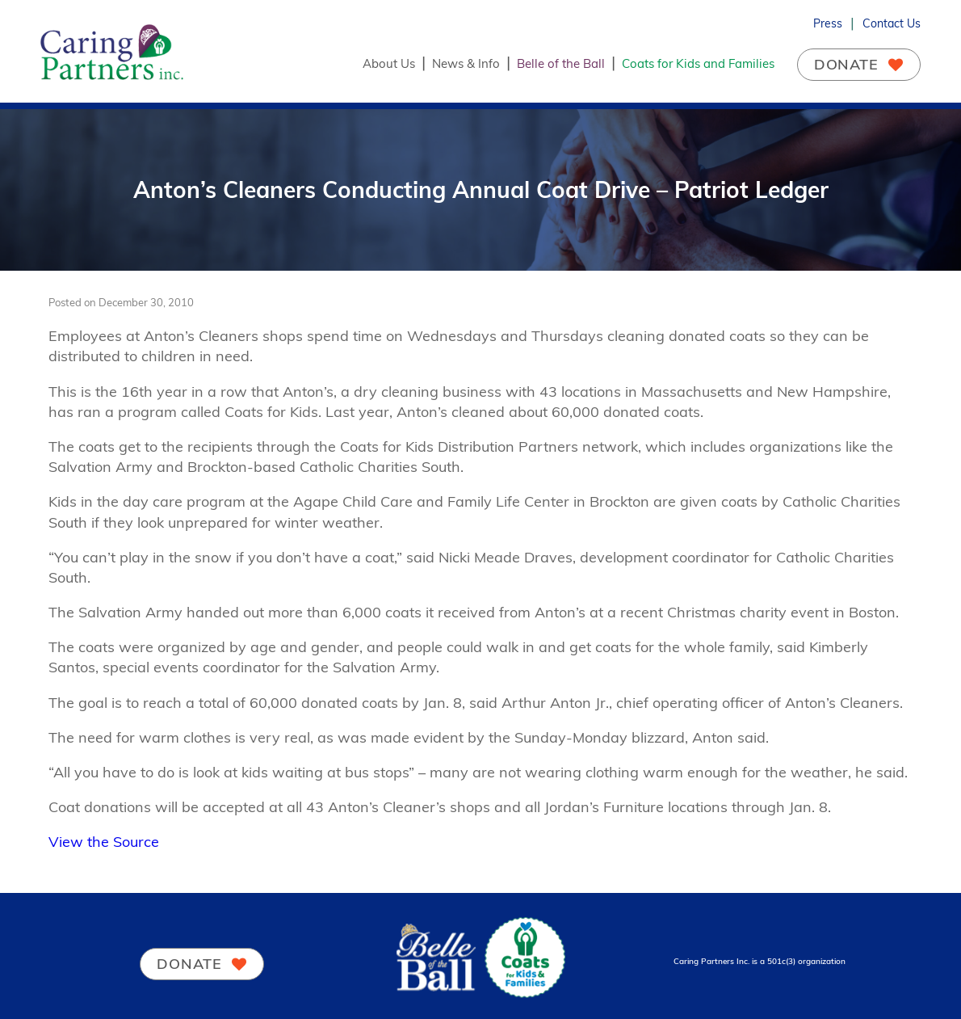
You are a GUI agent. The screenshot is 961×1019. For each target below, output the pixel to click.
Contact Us (891, 23)
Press (827, 23)
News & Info (466, 63)
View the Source (103, 841)
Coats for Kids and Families (698, 63)
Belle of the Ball (561, 63)
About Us (389, 63)
